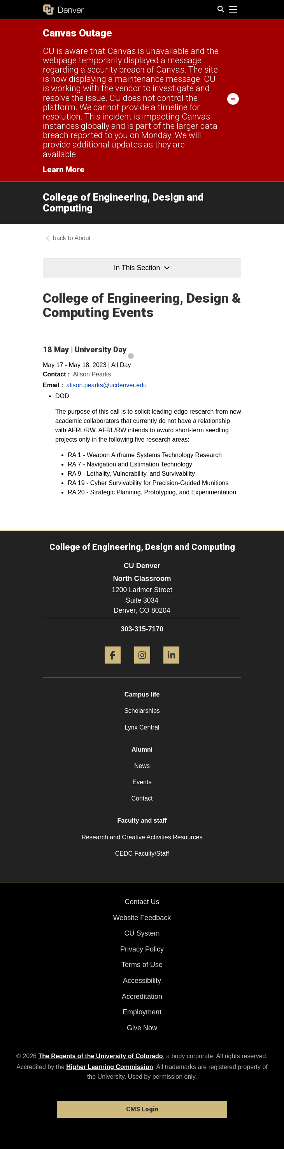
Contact (142, 798)
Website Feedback (142, 918)
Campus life (142, 694)
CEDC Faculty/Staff (142, 853)
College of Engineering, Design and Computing (123, 202)
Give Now (142, 1028)
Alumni (142, 749)
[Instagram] (142, 666)
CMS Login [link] (142, 1109)
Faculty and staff (142, 820)
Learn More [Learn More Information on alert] (63, 169)
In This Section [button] (142, 268)
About (82, 238)
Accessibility (142, 980)
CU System (142, 933)
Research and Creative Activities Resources (141, 837)
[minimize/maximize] (233, 98)
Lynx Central (141, 727)
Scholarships (142, 710)
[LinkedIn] (171, 666)
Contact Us (141, 902)
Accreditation (142, 996)
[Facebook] (112, 666)
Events (142, 782)
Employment (142, 1012)
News (142, 766)
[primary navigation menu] (233, 9)
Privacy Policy (142, 949)
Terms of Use (142, 965)
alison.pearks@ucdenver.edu (106, 385)
